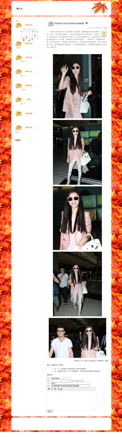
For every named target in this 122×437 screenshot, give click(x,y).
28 (23, 40)
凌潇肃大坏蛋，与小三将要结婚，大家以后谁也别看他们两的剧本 (79, 371)
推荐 (104, 36)
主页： (68, 383)
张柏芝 (61, 365)
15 (26, 37)
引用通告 (100, 361)
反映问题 (92, 361)
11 (35, 35)
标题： (68, 386)
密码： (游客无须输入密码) (65, 381)
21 (23, 38)
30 (29, 40)
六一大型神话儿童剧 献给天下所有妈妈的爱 (72, 369)
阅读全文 (78, 361)
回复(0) (86, 361)
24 (32, 38)
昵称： (59, 378)
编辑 (106, 361)
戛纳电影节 (55, 365)
